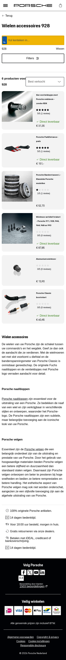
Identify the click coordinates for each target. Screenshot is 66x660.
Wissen (60, 49)
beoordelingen (32, 586)
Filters (33, 58)
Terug (8, 15)
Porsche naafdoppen (15, 398)
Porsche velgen (34, 449)
